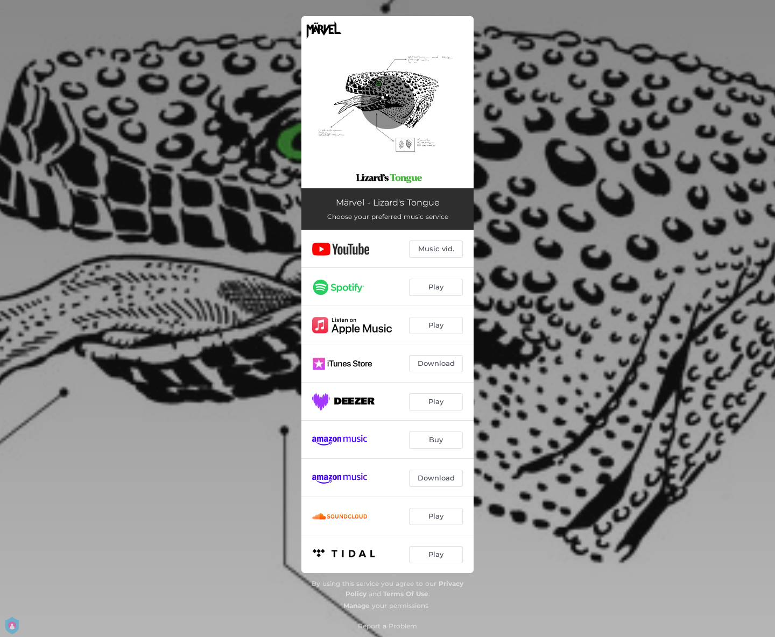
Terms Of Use (405, 594)
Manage (356, 605)
